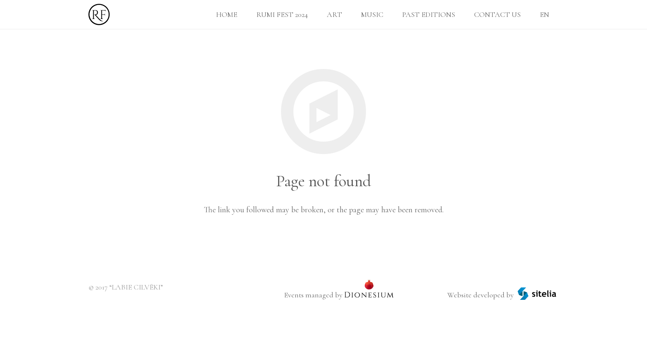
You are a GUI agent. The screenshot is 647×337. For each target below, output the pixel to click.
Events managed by (313, 294)
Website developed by (480, 294)
